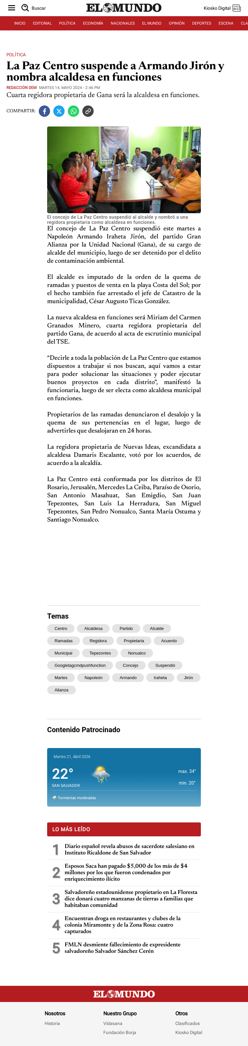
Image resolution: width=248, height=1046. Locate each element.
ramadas (64, 640)
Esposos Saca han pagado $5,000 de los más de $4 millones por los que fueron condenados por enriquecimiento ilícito (126, 873)
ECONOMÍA (93, 23)
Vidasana (112, 1023)
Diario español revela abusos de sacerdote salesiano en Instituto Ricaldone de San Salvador (129, 850)
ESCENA (226, 23)
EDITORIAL (42, 23)
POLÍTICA (67, 23)
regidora (98, 640)
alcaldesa (93, 628)
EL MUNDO (151, 23)
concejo (130, 665)
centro (61, 628)
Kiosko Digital (188, 1032)
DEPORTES (201, 23)
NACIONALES (123, 23)
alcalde (157, 628)
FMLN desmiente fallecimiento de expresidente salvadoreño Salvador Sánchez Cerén (123, 948)
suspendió (165, 665)
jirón (188, 677)
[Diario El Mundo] (124, 13)
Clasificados (187, 1023)
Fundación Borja (119, 1032)
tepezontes (100, 653)
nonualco (137, 653)
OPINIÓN (177, 23)
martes (61, 677)
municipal (63, 653)
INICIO (20, 23)
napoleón (94, 677)
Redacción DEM (21, 87)
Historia (52, 1023)
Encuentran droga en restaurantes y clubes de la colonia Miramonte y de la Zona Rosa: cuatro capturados (123, 925)
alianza (61, 690)
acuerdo (169, 640)
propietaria (134, 640)
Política (16, 54)
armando (128, 677)
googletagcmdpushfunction (80, 665)
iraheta (160, 677)
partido (126, 628)
